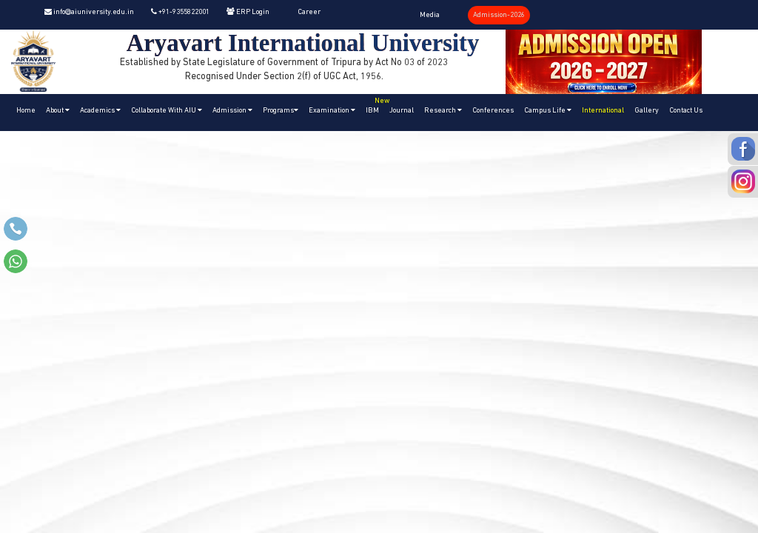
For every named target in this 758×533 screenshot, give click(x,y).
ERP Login (248, 12)
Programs (280, 110)
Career (309, 12)
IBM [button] (375, 104)
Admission (232, 110)
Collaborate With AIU (166, 110)
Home (26, 111)
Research (443, 110)
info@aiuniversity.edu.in (89, 12)
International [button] (603, 111)
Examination (332, 110)
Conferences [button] (493, 111)
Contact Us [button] (685, 111)
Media (430, 15)
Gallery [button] (646, 111)
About (58, 110)
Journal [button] (401, 111)
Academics (100, 110)
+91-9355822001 (180, 12)
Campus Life (547, 110)
